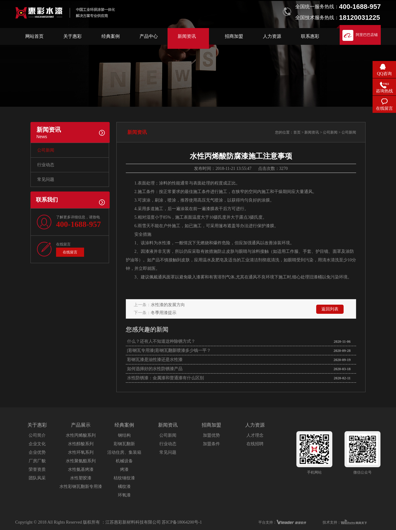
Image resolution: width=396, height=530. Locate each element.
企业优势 (37, 452)
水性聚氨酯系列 (81, 461)
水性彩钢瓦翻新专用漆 (80, 486)
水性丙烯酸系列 (81, 435)
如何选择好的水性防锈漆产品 (154, 369)
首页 (297, 132)
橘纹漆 (124, 486)
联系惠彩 (310, 36)
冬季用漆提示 (163, 312)
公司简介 (37, 435)
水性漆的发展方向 (168, 305)
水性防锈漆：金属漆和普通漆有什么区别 (165, 378)
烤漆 (124, 469)
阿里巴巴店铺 (367, 35)
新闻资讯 (187, 36)
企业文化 (37, 444)
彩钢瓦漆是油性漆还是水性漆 (154, 359)
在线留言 (70, 252)
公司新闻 (45, 150)
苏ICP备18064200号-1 (182, 522)
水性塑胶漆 (80, 478)
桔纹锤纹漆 (124, 478)
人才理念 (254, 435)
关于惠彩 (72, 36)
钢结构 (124, 435)
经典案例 (110, 36)
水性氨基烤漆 (81, 469)
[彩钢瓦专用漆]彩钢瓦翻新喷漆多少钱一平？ (168, 350)
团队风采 (37, 478)
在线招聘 (254, 444)
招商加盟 (234, 36)
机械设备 (124, 461)
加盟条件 (211, 444)
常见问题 (45, 179)
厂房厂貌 (37, 461)
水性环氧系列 (81, 452)
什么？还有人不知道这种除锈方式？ (160, 341)
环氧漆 (124, 495)
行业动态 (45, 165)
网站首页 (34, 36)
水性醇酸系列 (81, 444)
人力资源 (272, 36)
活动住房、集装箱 (124, 452)
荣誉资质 (37, 469)
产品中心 (149, 36)
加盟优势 (211, 435)
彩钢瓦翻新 (124, 444)
